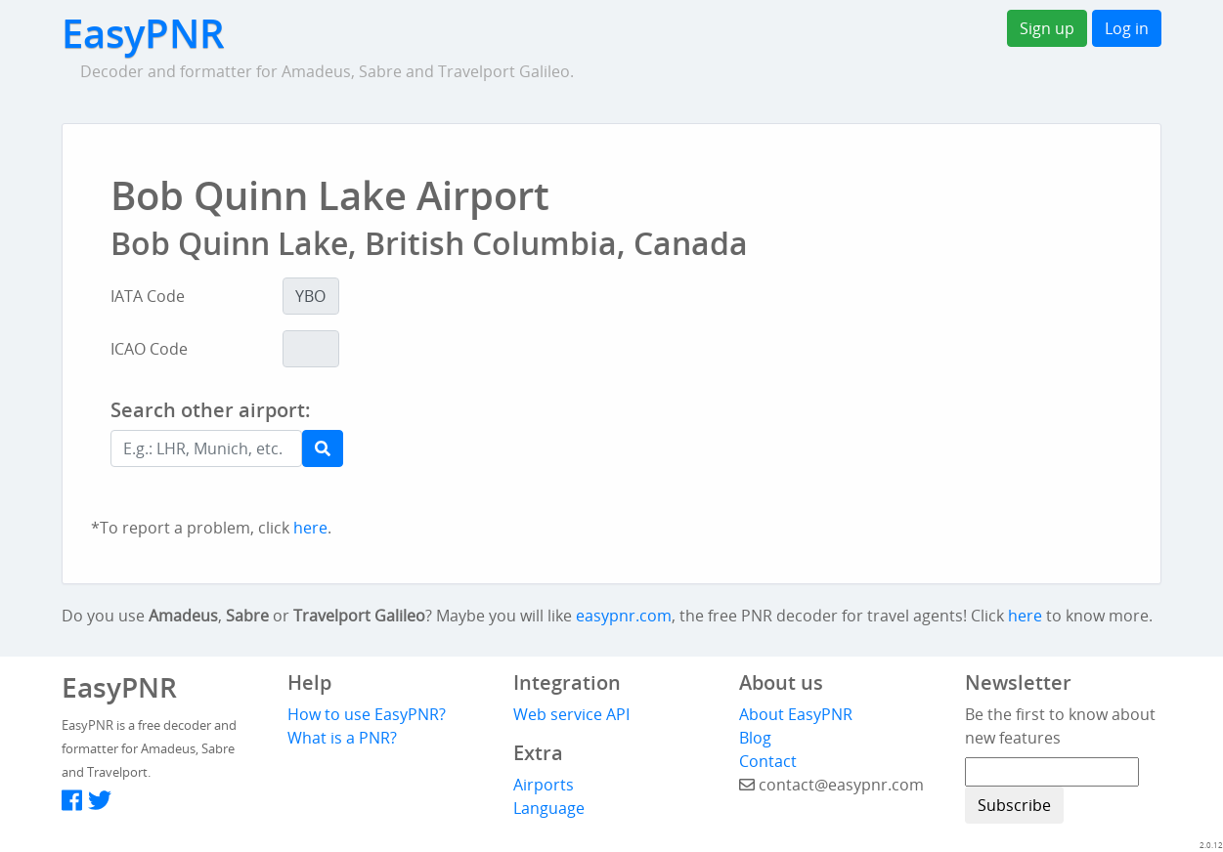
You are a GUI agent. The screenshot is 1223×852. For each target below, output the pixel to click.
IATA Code (147, 296)
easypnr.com (624, 615)
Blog (755, 737)
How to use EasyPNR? (366, 714)
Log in (1127, 28)
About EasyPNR (795, 714)
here (310, 527)
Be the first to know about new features (1060, 725)
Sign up (1047, 28)
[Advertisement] (698, 451)
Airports (543, 784)
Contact (768, 761)
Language (549, 808)
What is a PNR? (342, 737)
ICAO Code (149, 349)
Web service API (571, 714)
